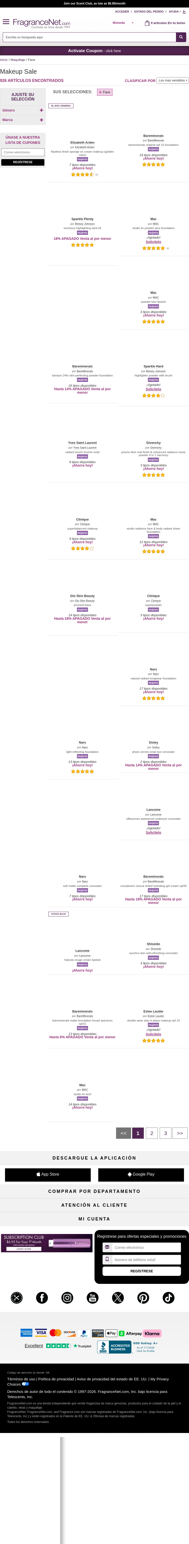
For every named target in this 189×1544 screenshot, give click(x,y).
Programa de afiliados (159, 1289)
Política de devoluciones (95, 1289)
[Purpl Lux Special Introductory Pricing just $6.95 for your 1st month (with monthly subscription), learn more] (23, 342)
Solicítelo (153, 242)
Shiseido (156, 949)
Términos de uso (21, 1534)
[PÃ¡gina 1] (138, 1133)
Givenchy (156, 447)
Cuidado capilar (30, 1232)
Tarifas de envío (94, 1306)
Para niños (159, 1207)
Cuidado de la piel (94, 1223)
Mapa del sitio (159, 1297)
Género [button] (23, 110)
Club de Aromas (94, 1257)
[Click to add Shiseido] (21, 233)
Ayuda (174, 11)
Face (104, 92)
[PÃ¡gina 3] (165, 1133)
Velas (159, 1223)
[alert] (125, 23)
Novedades (159, 1232)
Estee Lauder (156, 1016)
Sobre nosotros (30, 1306)
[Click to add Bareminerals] (21, 191)
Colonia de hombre (30, 1223)
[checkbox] (22, 119)
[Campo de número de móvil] (146, 1415)
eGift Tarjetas (30, 1314)
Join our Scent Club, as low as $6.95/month (95, 3)
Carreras (158, 1314)
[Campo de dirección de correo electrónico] (22, 273)
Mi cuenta (30, 1363)
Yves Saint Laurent (84, 447)
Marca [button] (23, 134)
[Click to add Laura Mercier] (21, 207)
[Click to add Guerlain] (21, 223)
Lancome (155, 814)
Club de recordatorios (94, 1371)
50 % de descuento (94, 1207)
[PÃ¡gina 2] (152, 1133)
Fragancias (30, 1207)
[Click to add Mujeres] (22, 124)
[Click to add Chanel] (21, 228)
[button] (8, 22)
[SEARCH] (181, 37)
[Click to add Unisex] (22, 119)
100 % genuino (94, 1314)
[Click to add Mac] (21, 180)
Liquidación (94, 1248)
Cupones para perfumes (159, 1306)
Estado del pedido (149, 11)
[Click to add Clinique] (21, 196)
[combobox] (94, 37)
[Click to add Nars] (21, 212)
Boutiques (30, 1240)
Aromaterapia (94, 1232)
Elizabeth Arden (84, 147)
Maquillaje (18, 60)
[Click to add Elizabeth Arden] (21, 201)
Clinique (85, 524)
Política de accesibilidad (30, 1322)
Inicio (4, 60)
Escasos (159, 1248)
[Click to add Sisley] (21, 186)
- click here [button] (94, 50)
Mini (158, 1240)
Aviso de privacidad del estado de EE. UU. (112, 1534)
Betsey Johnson (84, 224)
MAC (156, 224)
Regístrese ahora (30, 1371)
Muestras (94, 1215)
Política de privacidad (56, 1534)
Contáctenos (30, 1297)
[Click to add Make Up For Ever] (21, 239)
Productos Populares (94, 1240)
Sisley (155, 747)
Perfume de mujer (30, 1215)
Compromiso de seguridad (94, 1297)
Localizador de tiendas (94, 1322)
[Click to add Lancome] (21, 244)
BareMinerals (156, 140)
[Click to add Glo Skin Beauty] (21, 218)
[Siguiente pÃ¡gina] (179, 1133)
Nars (156, 674)
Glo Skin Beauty (85, 600)
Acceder (122, 11)
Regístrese (22, 283)
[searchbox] (89, 37)
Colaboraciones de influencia (30, 1330)
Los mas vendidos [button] (172, 80)
